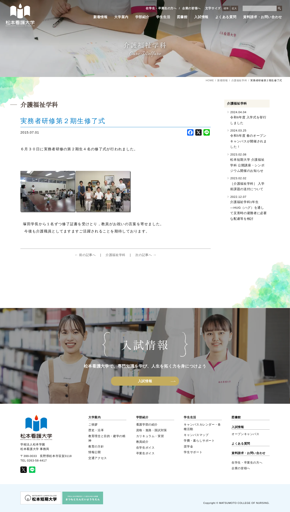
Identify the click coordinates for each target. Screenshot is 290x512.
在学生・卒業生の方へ (161, 8)
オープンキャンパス (245, 434)
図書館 (182, 17)
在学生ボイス (145, 447)
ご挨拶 (93, 424)
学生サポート (193, 452)
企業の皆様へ (191, 8)
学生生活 (163, 17)
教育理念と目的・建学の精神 (107, 438)
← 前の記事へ (85, 255)
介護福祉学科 (239, 80)
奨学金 (188, 446)
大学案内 (121, 17)
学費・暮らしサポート (199, 440)
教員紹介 (142, 441)
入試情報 (201, 17)
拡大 (234, 8)
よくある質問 (226, 17)
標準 (226, 8)
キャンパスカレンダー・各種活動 (202, 427)
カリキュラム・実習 (150, 436)
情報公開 (94, 452)
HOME (210, 80)
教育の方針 (96, 446)
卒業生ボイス (145, 453)
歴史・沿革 (96, 430)
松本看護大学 (20, 14)
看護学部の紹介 (147, 424)
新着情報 (100, 17)
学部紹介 (142, 17)
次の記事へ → (145, 255)
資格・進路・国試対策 (151, 430)
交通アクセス (97, 458)
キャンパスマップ (196, 435)
